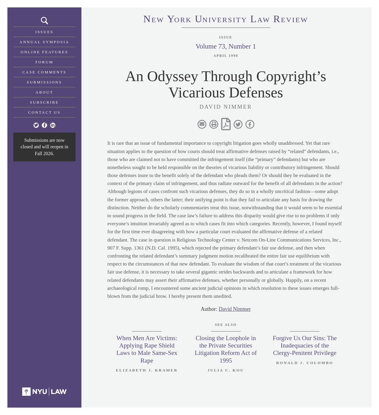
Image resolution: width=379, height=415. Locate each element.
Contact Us (44, 112)
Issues (44, 32)
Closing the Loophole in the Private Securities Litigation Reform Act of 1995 (226, 349)
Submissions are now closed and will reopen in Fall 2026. (44, 147)
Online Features (44, 52)
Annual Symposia (44, 42)
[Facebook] (44, 125)
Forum (44, 62)
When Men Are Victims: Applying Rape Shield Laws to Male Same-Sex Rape (146, 349)
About (44, 92)
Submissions (44, 82)
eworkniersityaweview (225, 20)
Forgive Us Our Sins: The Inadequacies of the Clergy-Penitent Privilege (305, 345)
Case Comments (44, 72)
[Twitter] (36, 125)
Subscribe (44, 102)
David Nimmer (235, 309)
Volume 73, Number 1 (225, 46)
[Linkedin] (52, 125)
